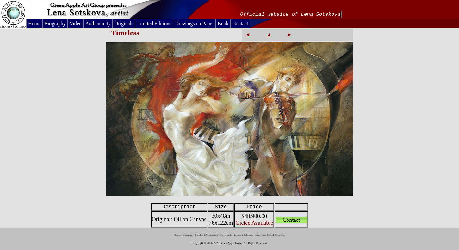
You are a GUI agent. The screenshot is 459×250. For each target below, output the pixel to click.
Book (223, 23)
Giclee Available (254, 223)
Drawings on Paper (194, 23)
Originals (124, 23)
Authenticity (98, 23)
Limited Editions (154, 23)
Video (76, 23)
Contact (240, 23)
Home (34, 23)
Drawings (260, 234)
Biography (55, 23)
